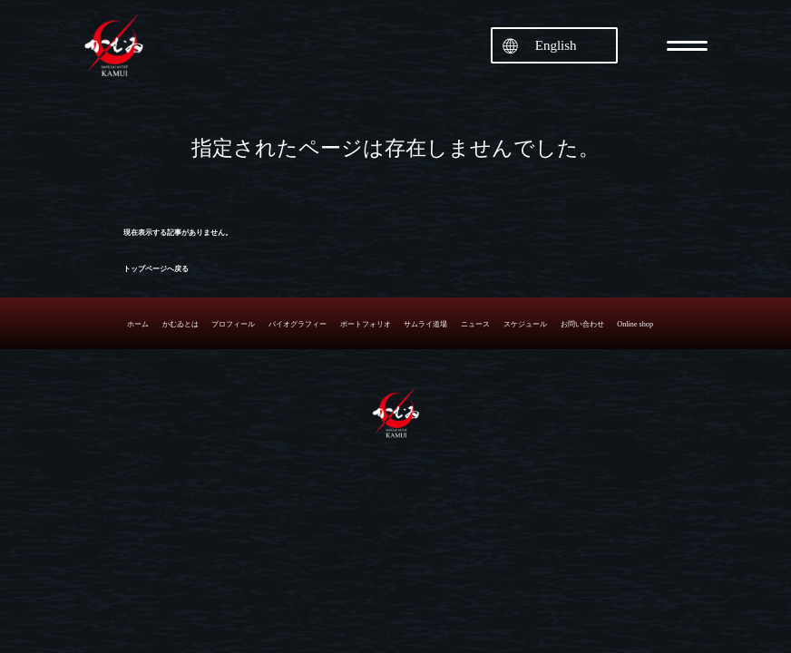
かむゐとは (180, 324)
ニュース (475, 324)
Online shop (635, 324)
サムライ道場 (425, 324)
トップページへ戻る (156, 269)
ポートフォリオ (365, 324)
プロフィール (233, 324)
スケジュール (525, 324)
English (556, 45)
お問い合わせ (582, 324)
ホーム (138, 324)
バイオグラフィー (298, 324)
